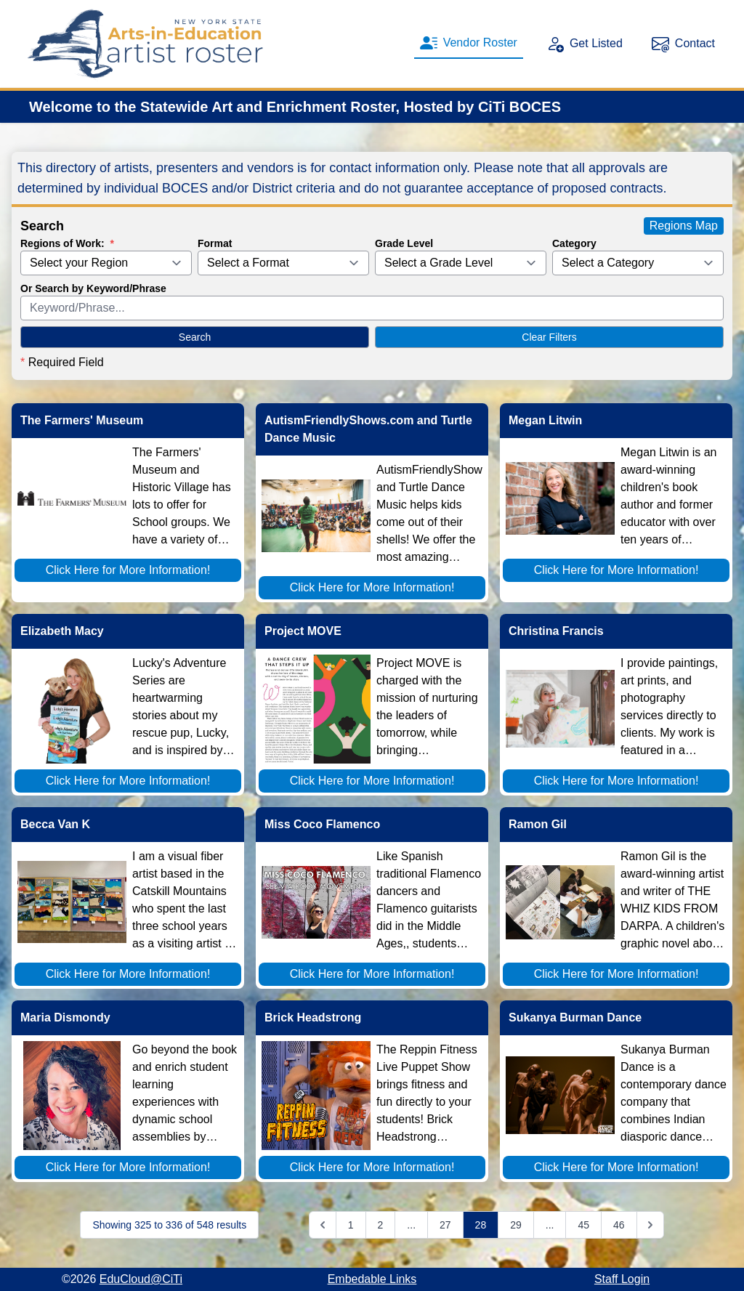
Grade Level (404, 243)
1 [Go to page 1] (351, 1225)
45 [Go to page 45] (583, 1225)
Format (215, 243)
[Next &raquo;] (650, 1225)
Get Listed (584, 43)
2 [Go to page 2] (381, 1225)
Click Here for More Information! (128, 570)
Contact (683, 43)
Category (574, 243)
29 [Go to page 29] (516, 1225)
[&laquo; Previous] (322, 1225)
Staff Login (622, 1279)
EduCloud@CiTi (141, 1279)
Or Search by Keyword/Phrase (93, 288)
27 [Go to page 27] (445, 1225)
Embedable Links (372, 1279)
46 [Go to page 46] (619, 1225)
